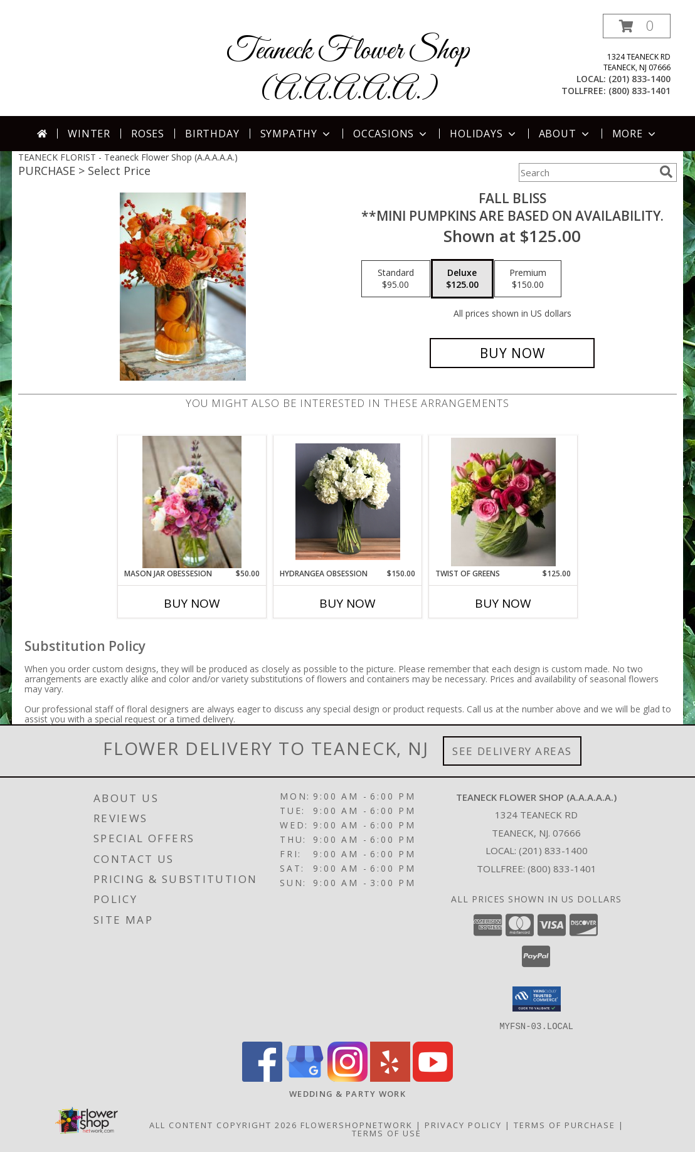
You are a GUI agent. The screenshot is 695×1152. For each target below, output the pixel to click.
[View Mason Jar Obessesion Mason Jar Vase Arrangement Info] (191, 502)
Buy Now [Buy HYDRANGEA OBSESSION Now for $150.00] (347, 603)
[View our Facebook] (262, 1078)
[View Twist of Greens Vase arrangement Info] (503, 502)
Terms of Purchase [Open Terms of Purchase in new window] (564, 1124)
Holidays (483, 133)
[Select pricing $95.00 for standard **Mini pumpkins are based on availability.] (396, 279)
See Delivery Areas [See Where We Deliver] (512, 751)
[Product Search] (586, 172)
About (565, 133)
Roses (147, 133)
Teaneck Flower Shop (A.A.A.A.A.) (347, 70)
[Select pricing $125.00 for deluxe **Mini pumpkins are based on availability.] (462, 279)
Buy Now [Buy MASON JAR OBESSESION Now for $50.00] (192, 603)
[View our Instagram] (347, 1078)
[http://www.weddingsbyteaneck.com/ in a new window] (347, 1093)
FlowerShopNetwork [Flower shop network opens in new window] (356, 1124)
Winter (89, 133)
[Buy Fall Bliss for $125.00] (512, 353)
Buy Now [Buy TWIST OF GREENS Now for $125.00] (503, 603)
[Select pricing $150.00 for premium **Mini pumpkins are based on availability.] (528, 279)
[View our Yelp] (390, 1078)
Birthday (212, 133)
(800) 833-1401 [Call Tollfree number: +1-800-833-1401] (562, 868)
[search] (666, 172)
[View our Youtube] (433, 1078)
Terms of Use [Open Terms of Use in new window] (387, 1132)
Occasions (391, 133)
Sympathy (296, 133)
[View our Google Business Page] (305, 1078)
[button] (637, 26)
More (635, 133)
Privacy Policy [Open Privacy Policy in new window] (463, 1124)
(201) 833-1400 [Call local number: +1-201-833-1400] (639, 79)
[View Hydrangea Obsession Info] (347, 501)
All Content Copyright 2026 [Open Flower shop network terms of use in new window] (223, 1124)
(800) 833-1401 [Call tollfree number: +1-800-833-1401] (639, 91)
